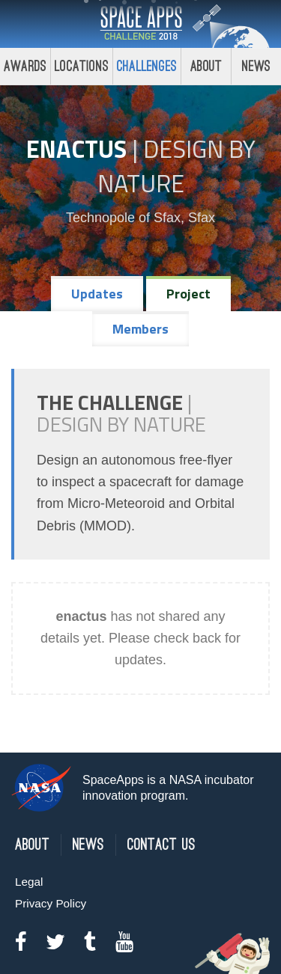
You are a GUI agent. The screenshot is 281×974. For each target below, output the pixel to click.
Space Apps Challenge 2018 (141, 24)
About (206, 66)
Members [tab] (140, 329)
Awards (25, 66)
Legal (29, 881)
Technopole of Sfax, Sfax (140, 217)
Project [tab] (188, 294)
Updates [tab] (97, 294)
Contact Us (161, 845)
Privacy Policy (50, 903)
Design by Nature (176, 166)
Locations (82, 66)
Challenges (147, 66)
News (88, 845)
